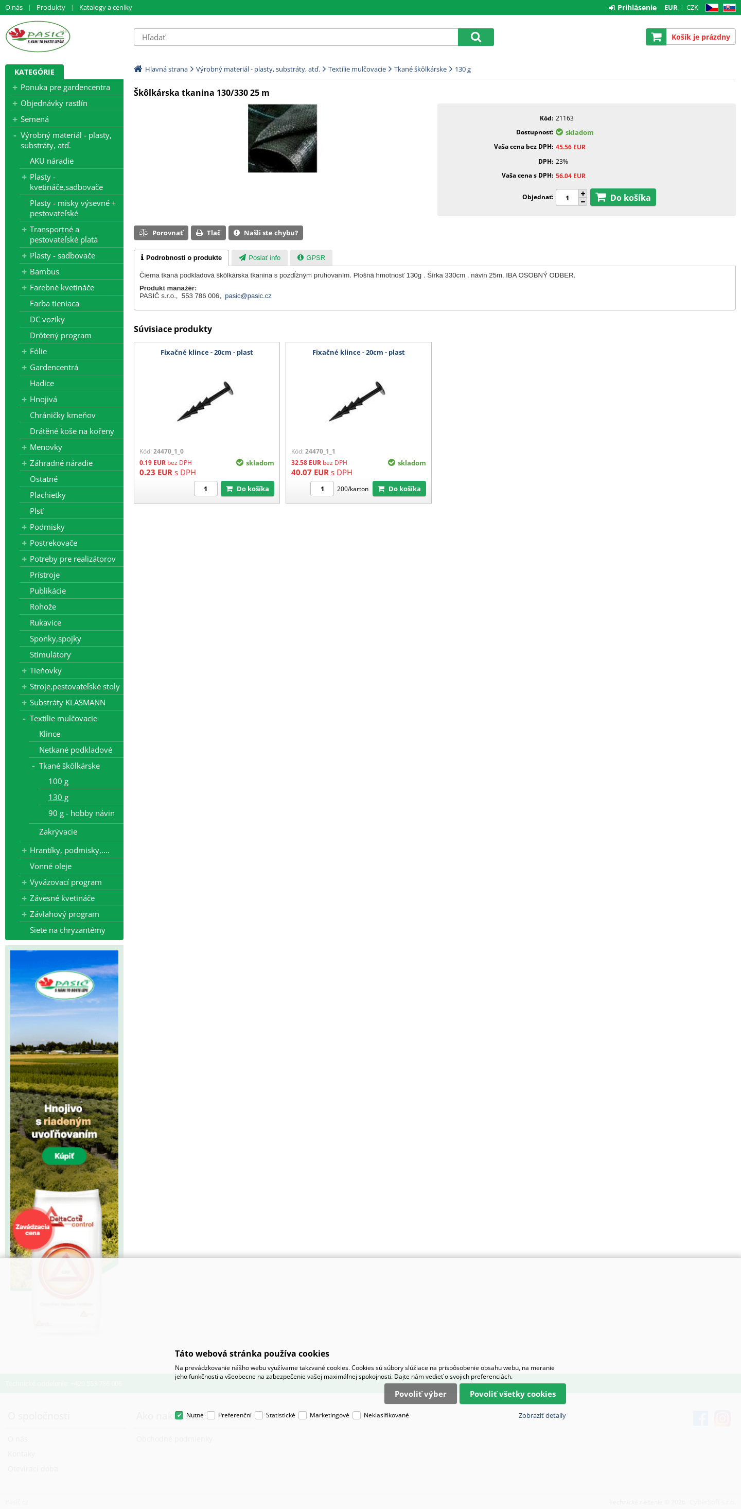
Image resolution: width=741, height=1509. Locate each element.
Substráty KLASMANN (67, 702)
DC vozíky (47, 319)
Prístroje (45, 574)
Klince (49, 734)
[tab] (181, 258)
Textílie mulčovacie (63, 718)
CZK (692, 7)
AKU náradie (52, 160)
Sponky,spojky (55, 638)
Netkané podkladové (75, 749)
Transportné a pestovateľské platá (64, 234)
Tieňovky (46, 670)
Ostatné (44, 479)
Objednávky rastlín (54, 103)
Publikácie (48, 590)
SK (727, 8)
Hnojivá (43, 399)
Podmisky (47, 527)
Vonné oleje (51, 866)
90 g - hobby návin (81, 813)
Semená (35, 119)
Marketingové (329, 1415)
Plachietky (48, 495)
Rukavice (45, 622)
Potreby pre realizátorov (73, 558)
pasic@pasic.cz (248, 296)
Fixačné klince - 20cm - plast (207, 352)
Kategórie (34, 72)
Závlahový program (64, 914)
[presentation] (181, 258)
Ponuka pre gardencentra (65, 87)
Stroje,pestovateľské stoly (75, 686)
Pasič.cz (64, 36)
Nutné (195, 1415)
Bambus (44, 271)
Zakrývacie (58, 831)
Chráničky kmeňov (63, 415)
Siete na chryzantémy (67, 930)
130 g (58, 797)
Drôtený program (61, 335)
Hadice (42, 383)
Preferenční (235, 1415)
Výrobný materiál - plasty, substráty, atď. (66, 140)
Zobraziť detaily (542, 1415)
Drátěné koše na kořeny (72, 431)
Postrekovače (53, 542)
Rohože (43, 606)
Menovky (46, 447)
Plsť (36, 511)
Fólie (38, 351)
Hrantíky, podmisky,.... (70, 850)
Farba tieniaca (54, 303)
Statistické (280, 1415)
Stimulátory (50, 654)
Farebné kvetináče (62, 287)
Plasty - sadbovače (62, 255)
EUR (671, 7)
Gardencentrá (54, 367)
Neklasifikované (386, 1415)
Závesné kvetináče (62, 898)
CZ (710, 8)
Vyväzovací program (66, 882)
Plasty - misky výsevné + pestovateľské (73, 208)
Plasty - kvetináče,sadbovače (66, 181)
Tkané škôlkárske (69, 765)
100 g (58, 781)
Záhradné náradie (61, 463)
